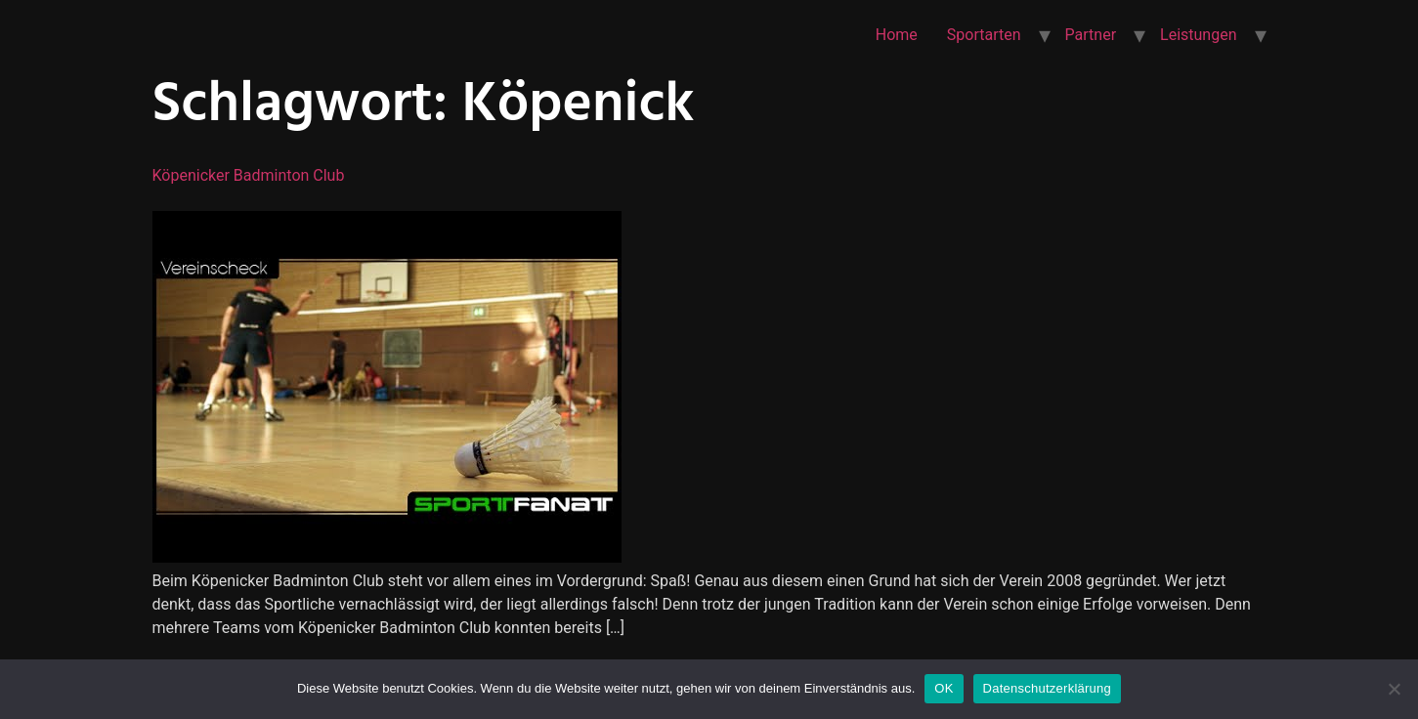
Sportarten (984, 34)
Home (897, 34)
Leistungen (1198, 34)
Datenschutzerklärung (1047, 688)
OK (943, 688)
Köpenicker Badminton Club (248, 175)
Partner (1091, 34)
